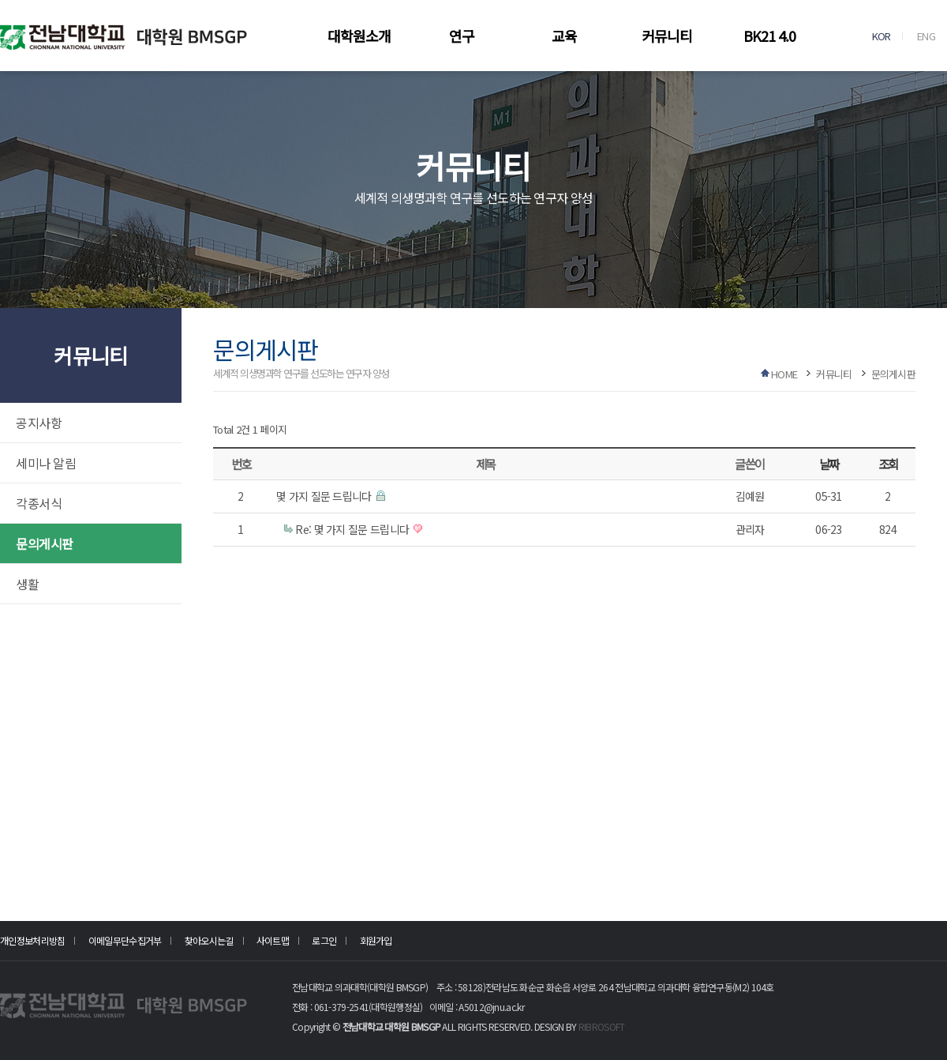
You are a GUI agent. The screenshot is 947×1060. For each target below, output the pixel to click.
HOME (784, 374)
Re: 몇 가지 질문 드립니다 (353, 529)
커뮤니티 (667, 35)
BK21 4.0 (769, 35)
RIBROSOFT (601, 1026)
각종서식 (39, 503)
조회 (888, 463)
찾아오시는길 (209, 940)
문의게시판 (44, 543)
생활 (27, 583)
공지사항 (39, 422)
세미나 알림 (46, 462)
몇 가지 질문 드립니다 (325, 496)
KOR (881, 35)
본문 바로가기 (0, 0)
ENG (926, 35)
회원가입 (376, 940)
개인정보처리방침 (32, 940)
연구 (461, 35)
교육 (564, 35)
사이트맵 (272, 940)
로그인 (324, 940)
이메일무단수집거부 (125, 940)
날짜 (829, 463)
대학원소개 (359, 35)
